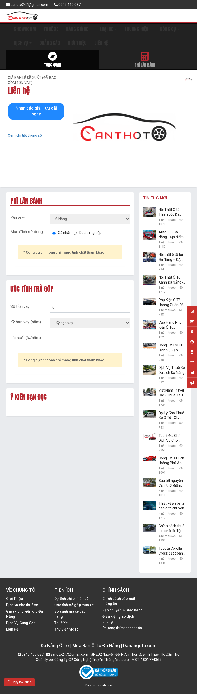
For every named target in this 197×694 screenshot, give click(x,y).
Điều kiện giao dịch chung (118, 619)
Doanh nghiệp (90, 233)
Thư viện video (66, 629)
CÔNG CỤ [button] (170, 29)
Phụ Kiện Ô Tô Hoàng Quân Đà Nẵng (171, 302)
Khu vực (17, 217)
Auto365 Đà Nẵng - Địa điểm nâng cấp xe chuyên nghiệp (171, 235)
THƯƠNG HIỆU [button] (138, 29)
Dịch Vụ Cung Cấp (20, 623)
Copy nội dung (19, 682)
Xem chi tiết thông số (25, 135)
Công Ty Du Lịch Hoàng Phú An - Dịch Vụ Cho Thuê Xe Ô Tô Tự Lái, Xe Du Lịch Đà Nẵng (172, 460)
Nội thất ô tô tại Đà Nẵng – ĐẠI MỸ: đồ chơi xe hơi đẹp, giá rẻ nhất (171, 257)
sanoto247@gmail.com (27, 5)
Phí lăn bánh (145, 60)
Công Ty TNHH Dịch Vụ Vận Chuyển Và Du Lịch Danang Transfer (170, 348)
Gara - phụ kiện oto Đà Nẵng (24, 614)
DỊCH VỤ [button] (23, 42)
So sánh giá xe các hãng (70, 614)
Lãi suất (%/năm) (25, 337)
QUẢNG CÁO (49, 42)
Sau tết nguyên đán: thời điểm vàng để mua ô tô (172, 483)
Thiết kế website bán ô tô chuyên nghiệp (172, 506)
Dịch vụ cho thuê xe (22, 605)
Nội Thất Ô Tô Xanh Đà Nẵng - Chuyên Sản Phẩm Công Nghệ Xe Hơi (172, 280)
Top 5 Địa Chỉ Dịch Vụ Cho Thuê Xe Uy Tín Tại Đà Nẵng (171, 438)
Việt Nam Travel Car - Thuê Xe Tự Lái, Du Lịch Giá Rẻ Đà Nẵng (172, 393)
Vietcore (106, 685)
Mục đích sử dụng (26, 231)
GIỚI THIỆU (77, 42)
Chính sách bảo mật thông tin (118, 601)
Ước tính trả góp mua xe (74, 605)
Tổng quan (52, 60)
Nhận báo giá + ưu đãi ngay (36, 111)
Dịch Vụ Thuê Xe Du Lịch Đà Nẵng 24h (172, 370)
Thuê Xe (61, 623)
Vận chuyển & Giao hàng (122, 610)
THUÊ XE (51, 29)
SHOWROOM (25, 29)
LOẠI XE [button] (108, 29)
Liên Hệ (12, 629)
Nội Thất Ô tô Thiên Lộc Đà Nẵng (169, 212)
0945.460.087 (67, 5)
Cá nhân (64, 233)
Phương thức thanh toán (122, 628)
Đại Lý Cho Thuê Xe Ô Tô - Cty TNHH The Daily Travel (171, 415)
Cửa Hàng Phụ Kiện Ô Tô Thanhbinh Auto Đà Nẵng (172, 325)
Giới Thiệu (14, 599)
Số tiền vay (20, 306)
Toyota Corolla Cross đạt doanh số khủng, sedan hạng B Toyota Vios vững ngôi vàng (172, 551)
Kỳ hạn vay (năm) (25, 322)
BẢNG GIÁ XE (79, 29)
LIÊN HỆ (101, 42)
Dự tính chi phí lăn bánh (73, 599)
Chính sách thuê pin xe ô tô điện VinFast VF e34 (171, 528)
